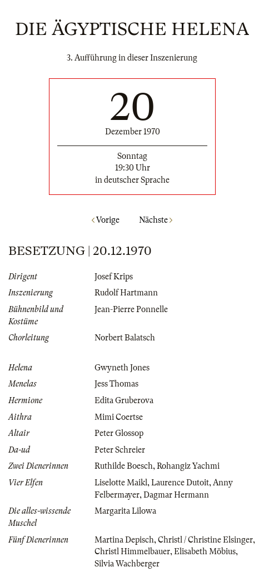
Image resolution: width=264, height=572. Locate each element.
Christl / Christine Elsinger (205, 539)
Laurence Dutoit (180, 482)
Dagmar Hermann (176, 494)
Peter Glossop (118, 433)
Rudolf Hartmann (126, 292)
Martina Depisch (124, 539)
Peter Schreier (119, 449)
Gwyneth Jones (122, 367)
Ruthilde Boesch (123, 465)
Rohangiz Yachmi (188, 465)
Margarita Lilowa (125, 510)
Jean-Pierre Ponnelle (131, 309)
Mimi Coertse (118, 417)
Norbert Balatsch (124, 337)
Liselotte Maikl (120, 482)
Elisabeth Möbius (205, 551)
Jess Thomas (116, 383)
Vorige (105, 219)
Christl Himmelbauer (132, 551)
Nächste (155, 219)
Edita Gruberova (123, 400)
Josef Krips (113, 276)
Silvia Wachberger (127, 563)
